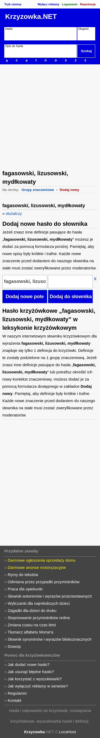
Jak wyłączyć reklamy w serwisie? (38, 686)
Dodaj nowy (69, 190)
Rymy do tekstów (23, 574)
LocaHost (67, 731)
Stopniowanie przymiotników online (39, 617)
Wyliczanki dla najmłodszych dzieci (39, 603)
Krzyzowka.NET (31, 16)
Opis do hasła (14, 46)
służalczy (14, 213)
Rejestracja (88, 4)
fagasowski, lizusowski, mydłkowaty (43, 205)
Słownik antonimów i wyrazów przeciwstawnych (50, 596)
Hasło (9, 28)
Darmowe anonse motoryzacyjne (37, 567)
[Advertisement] (50, 116)
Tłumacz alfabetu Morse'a (30, 632)
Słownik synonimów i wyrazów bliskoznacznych (49, 639)
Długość (83, 28)
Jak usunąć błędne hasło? (31, 671)
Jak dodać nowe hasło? (29, 664)
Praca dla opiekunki (25, 589)
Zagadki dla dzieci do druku (32, 610)
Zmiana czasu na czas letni (32, 625)
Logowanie (69, 4)
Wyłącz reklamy (48, 4)
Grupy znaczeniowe (38, 190)
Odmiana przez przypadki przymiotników (43, 581)
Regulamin (17, 693)
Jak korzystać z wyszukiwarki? (35, 679)
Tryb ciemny (12, 4)
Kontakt (14, 700)
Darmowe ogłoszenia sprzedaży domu (41, 560)
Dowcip (14, 646)
